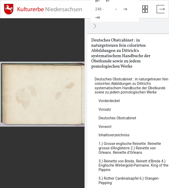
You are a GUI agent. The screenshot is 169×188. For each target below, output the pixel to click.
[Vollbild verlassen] (161, 9)
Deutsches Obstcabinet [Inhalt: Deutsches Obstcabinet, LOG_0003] (117, 118)
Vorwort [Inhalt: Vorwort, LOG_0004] (105, 127)
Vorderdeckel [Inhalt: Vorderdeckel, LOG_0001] (109, 101)
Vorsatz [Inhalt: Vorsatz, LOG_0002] (105, 109)
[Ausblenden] (95, 26)
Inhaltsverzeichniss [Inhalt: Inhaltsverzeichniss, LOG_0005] (114, 135)
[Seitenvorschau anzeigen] (145, 9)
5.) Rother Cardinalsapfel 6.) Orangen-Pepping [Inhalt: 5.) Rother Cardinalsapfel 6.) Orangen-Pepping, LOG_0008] (129, 180)
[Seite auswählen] (106, 9)
